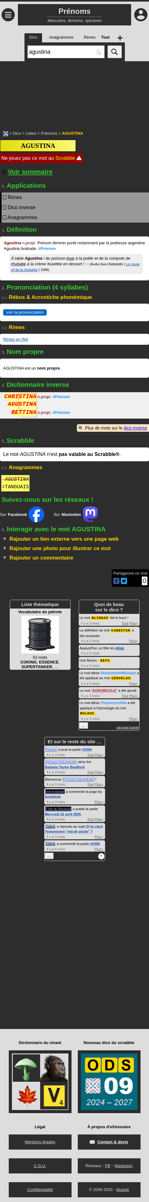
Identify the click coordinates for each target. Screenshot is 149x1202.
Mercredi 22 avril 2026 (63, 813)
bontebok (53, 795)
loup (71, 258)
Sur (22, 514)
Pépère (51, 748)
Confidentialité (40, 1188)
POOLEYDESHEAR (61, 760)
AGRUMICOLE (104, 689)
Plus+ (133, 623)
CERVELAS (120, 676)
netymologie (55, 790)
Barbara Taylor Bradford (65, 765)
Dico (17, 133)
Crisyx (51, 825)
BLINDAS (100, 617)
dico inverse (135, 427)
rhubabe (18, 264)
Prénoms (49, 133)
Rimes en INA (15, 339)
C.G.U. (40, 1164)
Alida (119, 647)
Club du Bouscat (58, 807)
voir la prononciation (25, 312)
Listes (31, 133)
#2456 (95, 842)
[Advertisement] (74, 92)
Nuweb (122, 1188)
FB (107, 1164)
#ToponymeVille (113, 701)
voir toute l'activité (127, 726)
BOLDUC (87, 711)
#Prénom (47, 248)
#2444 (87, 748)
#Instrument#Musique (118, 672)
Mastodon (124, 1164)
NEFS (105, 659)
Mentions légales (40, 1140)
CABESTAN (120, 629)
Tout (125, 623)
